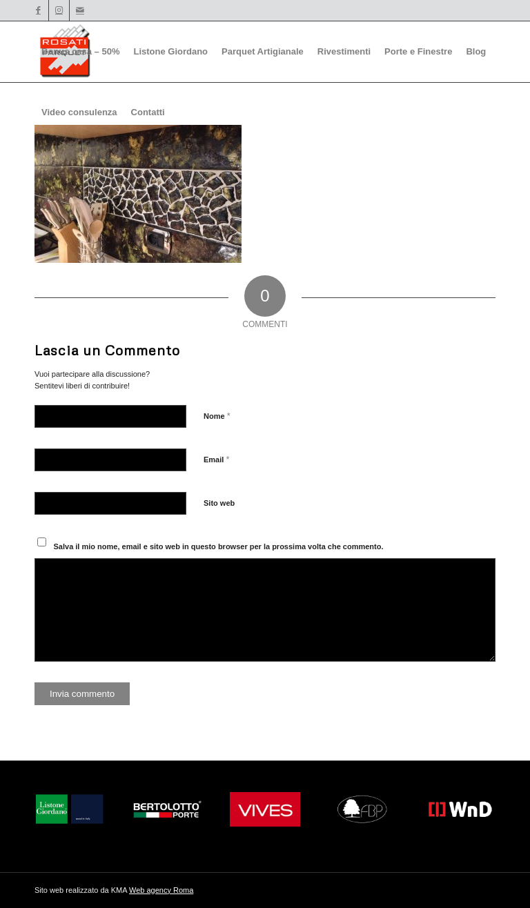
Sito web (219, 503)
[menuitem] (80, 51)
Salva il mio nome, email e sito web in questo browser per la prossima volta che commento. (219, 546)
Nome (217, 416)
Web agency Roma (161, 890)
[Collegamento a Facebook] (38, 10)
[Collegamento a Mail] (80, 10)
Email (216, 459)
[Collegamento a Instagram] (59, 10)
